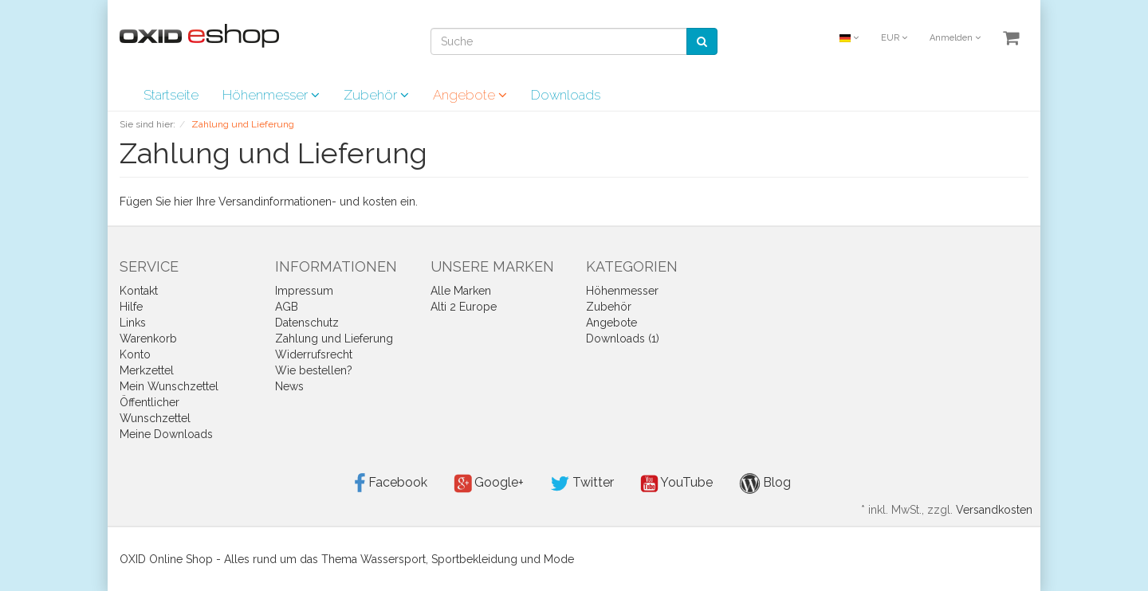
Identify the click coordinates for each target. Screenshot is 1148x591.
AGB (286, 306)
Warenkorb (148, 338)
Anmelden (955, 38)
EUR (894, 38)
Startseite (171, 95)
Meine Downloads (166, 434)
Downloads (565, 95)
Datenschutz (307, 322)
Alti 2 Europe (464, 306)
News (289, 386)
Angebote (470, 95)
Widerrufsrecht (313, 354)
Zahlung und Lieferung (334, 338)
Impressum (304, 290)
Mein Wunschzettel (169, 386)
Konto (135, 354)
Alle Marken (461, 290)
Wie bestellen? (313, 370)
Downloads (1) (622, 338)
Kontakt (139, 290)
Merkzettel (147, 370)
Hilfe (131, 306)
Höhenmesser (271, 95)
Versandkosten (994, 509)
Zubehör (376, 95)
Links (133, 322)
